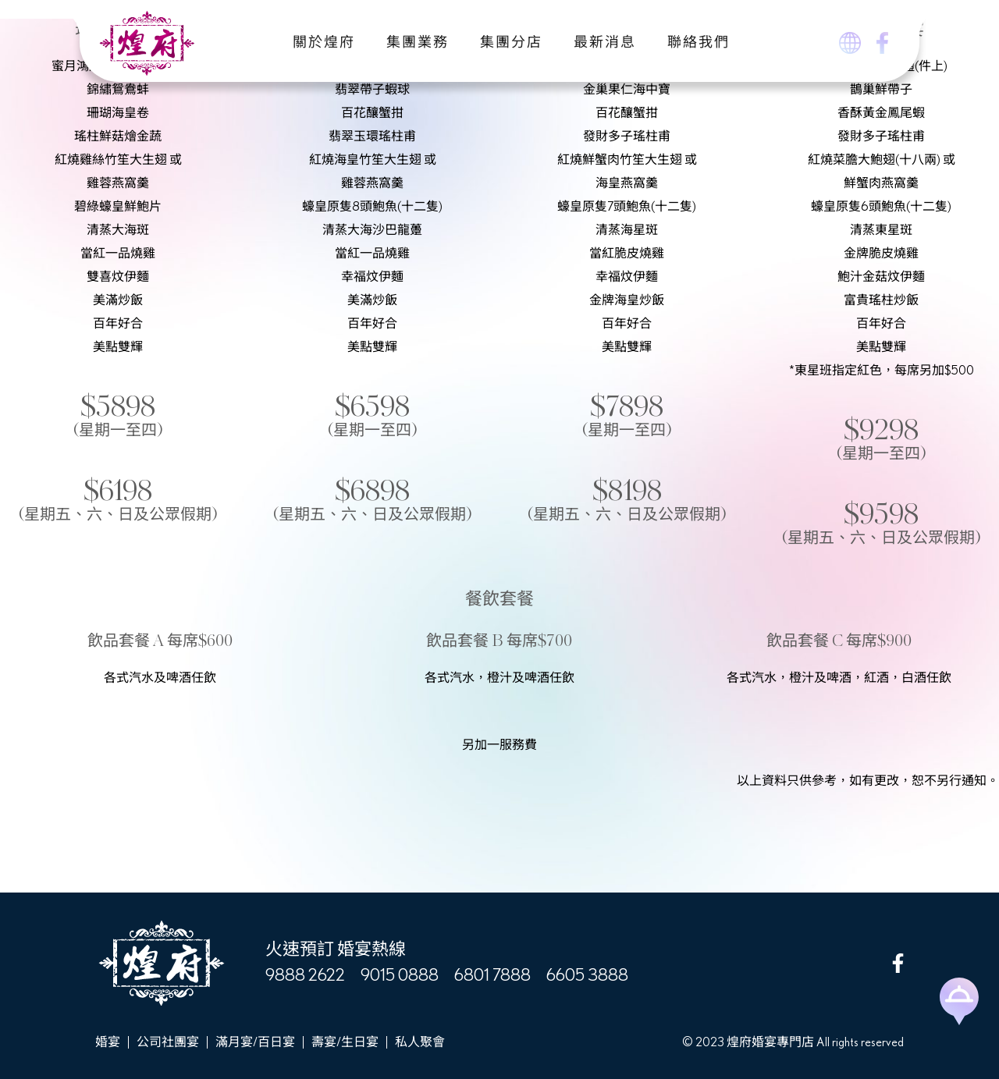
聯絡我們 (698, 43)
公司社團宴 (168, 1042)
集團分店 (511, 43)
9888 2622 (305, 975)
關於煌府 (324, 43)
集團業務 (417, 43)
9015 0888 (400, 975)
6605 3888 (587, 975)
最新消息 (605, 43)
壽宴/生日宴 (345, 1042)
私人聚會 (420, 1042)
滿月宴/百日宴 (255, 1042)
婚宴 (107, 1042)
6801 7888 (492, 975)
